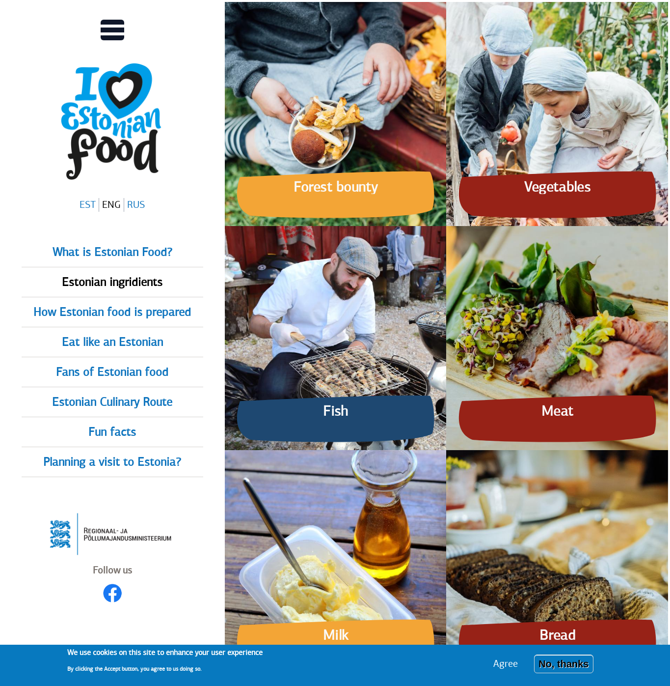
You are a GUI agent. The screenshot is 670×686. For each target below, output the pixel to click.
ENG (111, 205)
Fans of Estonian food (112, 372)
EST (88, 205)
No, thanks (563, 667)
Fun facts (112, 432)
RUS (136, 205)
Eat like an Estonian (112, 342)
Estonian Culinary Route (112, 402)
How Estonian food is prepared (112, 312)
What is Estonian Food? (112, 252)
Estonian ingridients (112, 282)
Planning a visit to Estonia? (112, 462)
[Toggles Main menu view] (112, 30)
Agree (505, 667)
